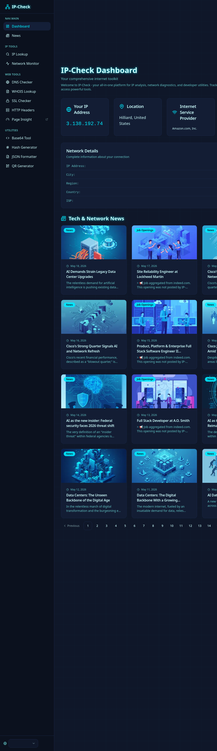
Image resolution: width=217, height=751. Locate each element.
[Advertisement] (109, 29)
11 (181, 526)
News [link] (69, 230)
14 (209, 526)
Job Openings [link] (145, 230)
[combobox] (17, 743)
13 (199, 526)
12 (190, 526)
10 (171, 526)
